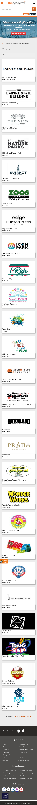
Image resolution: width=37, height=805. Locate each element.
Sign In (26, 14)
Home (2, 44)
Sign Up (33, 14)
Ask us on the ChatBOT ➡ (22, 716)
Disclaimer (22, 755)
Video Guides (23, 747)
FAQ (4, 758)
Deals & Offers (24, 744)
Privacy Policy (23, 752)
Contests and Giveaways (26, 749)
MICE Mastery (23, 775)
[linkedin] (13, 789)
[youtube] (21, 789)
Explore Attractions (18, 33)
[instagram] (17, 789)
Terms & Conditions (25, 760)
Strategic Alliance (8, 755)
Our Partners (6, 752)
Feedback (22, 758)
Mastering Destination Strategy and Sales (11, 775)
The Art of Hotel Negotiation (10, 778)
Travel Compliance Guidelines (11, 773)
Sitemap (5, 760)
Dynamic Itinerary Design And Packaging (11, 770)
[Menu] (2, 3)
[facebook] (4, 789)
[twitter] (8, 789)
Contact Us (6, 749)
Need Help (3, 561)
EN (33, 3)
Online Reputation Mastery (27, 778)
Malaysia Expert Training (26, 773)
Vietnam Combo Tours (26, 770)
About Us (5, 747)
